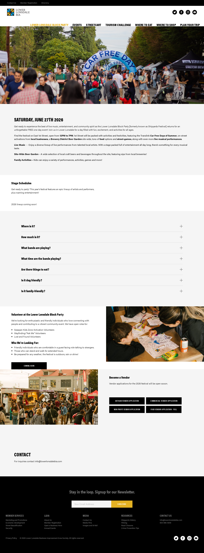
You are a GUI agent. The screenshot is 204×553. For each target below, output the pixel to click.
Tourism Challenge (118, 24)
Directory (45, 2)
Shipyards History (128, 520)
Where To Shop (166, 24)
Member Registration (28, 2)
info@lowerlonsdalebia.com (171, 520)
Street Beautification (14, 525)
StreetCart (93, 24)
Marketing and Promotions (16, 520)
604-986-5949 (165, 522)
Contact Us (11, 2)
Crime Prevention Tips (130, 528)
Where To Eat (143, 24)
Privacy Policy (11, 538)
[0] (100, 100)
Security (9, 528)
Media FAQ (87, 522)
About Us (48, 520)
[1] (104, 100)
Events (77, 24)
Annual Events (50, 528)
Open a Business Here (53, 525)
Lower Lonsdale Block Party (49, 24)
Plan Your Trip (190, 24)
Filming (124, 522)
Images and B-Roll (90, 525)
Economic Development (15, 522)
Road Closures (127, 525)
